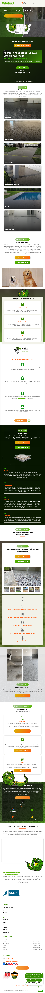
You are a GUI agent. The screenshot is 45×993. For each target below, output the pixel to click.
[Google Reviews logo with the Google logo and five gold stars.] (28, 892)
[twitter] (6, 964)
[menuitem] (22, 907)
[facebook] (4, 964)
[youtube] (11, 964)
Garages (8, 117)
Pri (15, 985)
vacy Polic (18, 985)
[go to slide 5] (31, 589)
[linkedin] (14, 964)
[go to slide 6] (37, 589)
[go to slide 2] (12, 589)
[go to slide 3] (18, 589)
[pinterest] (16, 964)
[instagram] (9, 964)
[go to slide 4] (25, 589)
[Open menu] (33, 3)
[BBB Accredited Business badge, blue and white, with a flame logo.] (11, 892)
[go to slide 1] (6, 589)
